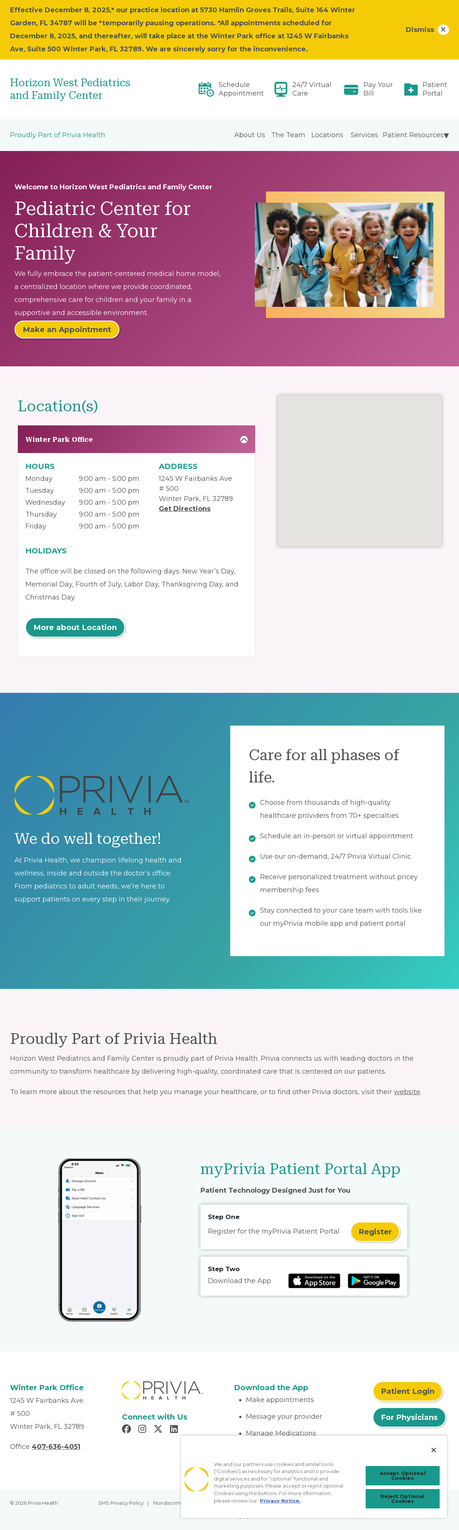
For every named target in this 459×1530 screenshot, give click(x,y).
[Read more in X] (159, 1430)
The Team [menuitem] (288, 135)
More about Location (75, 627)
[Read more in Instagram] (143, 1430)
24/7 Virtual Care (311, 89)
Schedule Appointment (241, 89)
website (407, 1092)
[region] (314, 1476)
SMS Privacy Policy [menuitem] (121, 1503)
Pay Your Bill (378, 89)
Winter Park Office (59, 439)
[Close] (434, 1450)
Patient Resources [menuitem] (413, 135)
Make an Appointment (67, 329)
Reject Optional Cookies (402, 1498)
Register (375, 1231)
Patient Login (407, 1391)
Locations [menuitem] (327, 135)
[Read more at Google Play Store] (374, 1280)
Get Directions (185, 509)
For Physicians (409, 1417)
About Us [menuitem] (249, 135)
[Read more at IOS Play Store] (314, 1280)
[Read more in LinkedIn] (175, 1430)
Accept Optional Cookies (403, 1475)
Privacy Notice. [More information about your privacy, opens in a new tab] (280, 1501)
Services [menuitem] (364, 135)
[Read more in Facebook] (127, 1430)
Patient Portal (435, 89)
